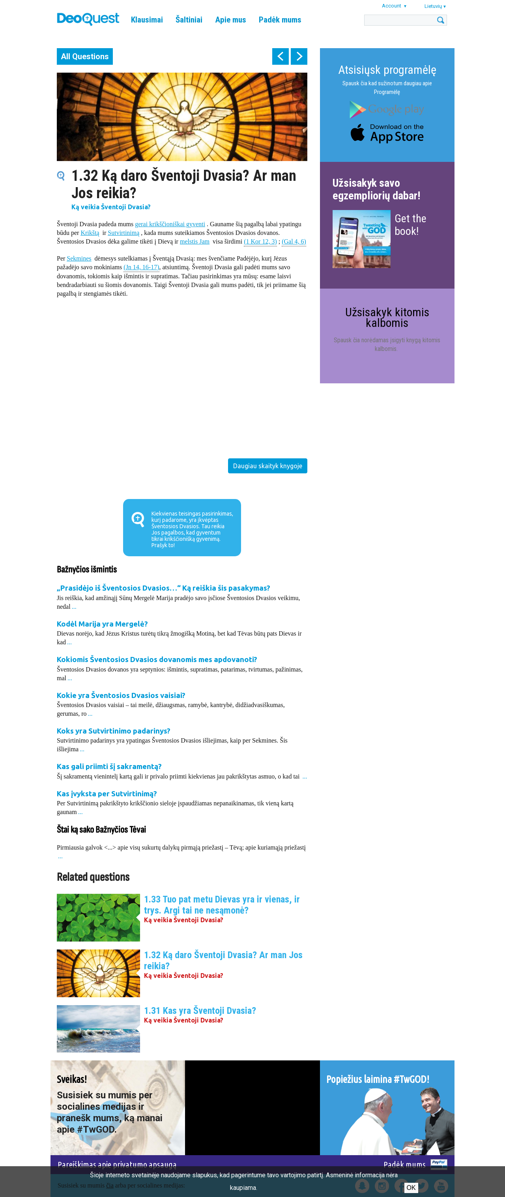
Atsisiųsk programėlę (387, 70)
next (299, 56)
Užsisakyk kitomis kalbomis (387, 317)
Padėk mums (280, 19)
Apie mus (230, 19)
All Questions (85, 56)
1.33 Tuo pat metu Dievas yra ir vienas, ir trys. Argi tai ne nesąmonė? (222, 905)
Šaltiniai (189, 19)
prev (280, 56)
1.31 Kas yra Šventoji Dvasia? (200, 1010)
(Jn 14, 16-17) (141, 266)
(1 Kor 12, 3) (260, 241)
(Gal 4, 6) (294, 241)
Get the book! (410, 225)
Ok (411, 1187)
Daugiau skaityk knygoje (267, 465)
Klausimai (147, 19)
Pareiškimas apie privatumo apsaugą (117, 1164)
